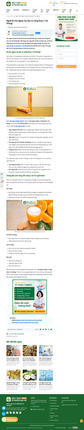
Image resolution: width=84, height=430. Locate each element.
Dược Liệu (47, 11)
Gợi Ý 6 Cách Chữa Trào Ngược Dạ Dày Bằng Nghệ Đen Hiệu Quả (29, 359)
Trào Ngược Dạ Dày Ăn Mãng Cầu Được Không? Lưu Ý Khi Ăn (29, 384)
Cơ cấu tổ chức (53, 403)
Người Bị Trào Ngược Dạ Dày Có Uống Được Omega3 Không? (13, 384)
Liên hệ (70, 11)
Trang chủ (8, 11)
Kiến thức (56, 10)
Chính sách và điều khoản (60, 427)
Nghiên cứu (25, 10)
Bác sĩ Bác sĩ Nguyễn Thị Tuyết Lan (19, 33)
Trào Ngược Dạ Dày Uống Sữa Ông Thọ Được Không (25, 322)
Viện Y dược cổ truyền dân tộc (18, 334)
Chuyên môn (35, 11)
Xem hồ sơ (38, 33)
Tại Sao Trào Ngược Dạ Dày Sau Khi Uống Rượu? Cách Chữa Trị (12, 359)
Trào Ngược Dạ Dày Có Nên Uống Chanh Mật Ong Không (28, 320)
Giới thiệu (16, 10)
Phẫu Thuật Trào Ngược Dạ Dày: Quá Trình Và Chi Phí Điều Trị (45, 359)
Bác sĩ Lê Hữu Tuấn (54, 420)
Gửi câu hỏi (66, 66)
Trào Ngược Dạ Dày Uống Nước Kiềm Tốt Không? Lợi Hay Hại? (45, 384)
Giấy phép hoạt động (54, 406)
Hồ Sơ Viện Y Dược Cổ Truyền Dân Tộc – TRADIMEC (23, 35)
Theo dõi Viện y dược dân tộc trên (17, 27)
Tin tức (42, 11)
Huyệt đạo (64, 11)
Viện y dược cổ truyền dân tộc (16, 4)
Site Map (52, 413)
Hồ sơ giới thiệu (53, 400)
